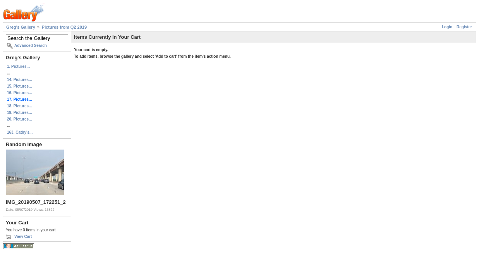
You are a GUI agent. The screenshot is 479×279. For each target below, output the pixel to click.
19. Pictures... (19, 112)
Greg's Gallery (20, 27)
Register (464, 27)
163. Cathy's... (20, 132)
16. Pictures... (19, 93)
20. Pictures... (19, 119)
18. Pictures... (19, 106)
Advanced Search (30, 45)
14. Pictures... (19, 80)
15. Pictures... (19, 86)
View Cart (23, 236)
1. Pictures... (18, 66)
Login (447, 27)
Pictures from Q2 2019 (64, 27)
